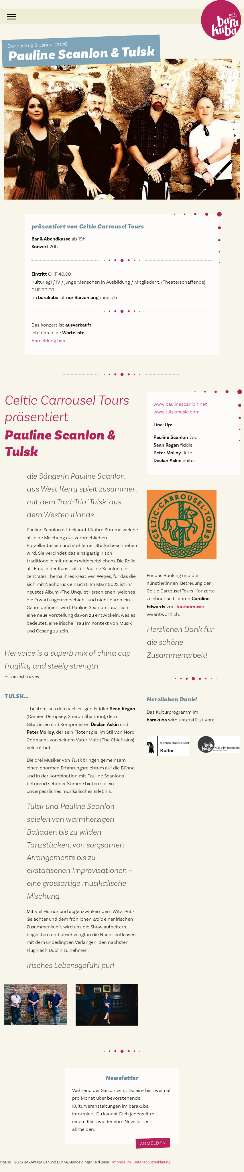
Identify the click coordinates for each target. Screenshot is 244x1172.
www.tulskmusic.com (177, 412)
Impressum (121, 1162)
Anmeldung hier (48, 340)
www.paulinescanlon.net (180, 404)
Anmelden (153, 1143)
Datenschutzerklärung (151, 1162)
